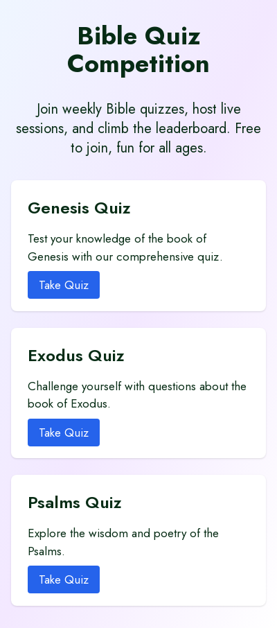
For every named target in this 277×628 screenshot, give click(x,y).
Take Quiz (64, 285)
